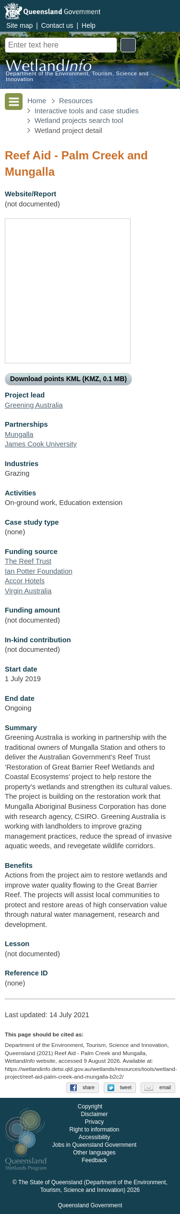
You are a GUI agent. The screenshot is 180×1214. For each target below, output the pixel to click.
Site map (19, 25)
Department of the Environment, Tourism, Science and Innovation (77, 76)
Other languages (94, 1152)
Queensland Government (90, 1205)
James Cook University (41, 444)
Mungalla (19, 434)
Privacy (94, 1121)
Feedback (94, 1160)
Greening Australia (34, 405)
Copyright (90, 1106)
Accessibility (94, 1137)
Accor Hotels (25, 581)
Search (128, 45)
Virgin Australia (28, 591)
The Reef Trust (28, 561)
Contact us (57, 25)
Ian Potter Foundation (38, 571)
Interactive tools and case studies (87, 111)
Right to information (94, 1129)
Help (89, 25)
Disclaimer (94, 1114)
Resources (76, 101)
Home (36, 101)
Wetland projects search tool (79, 120)
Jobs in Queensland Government (94, 1145)
